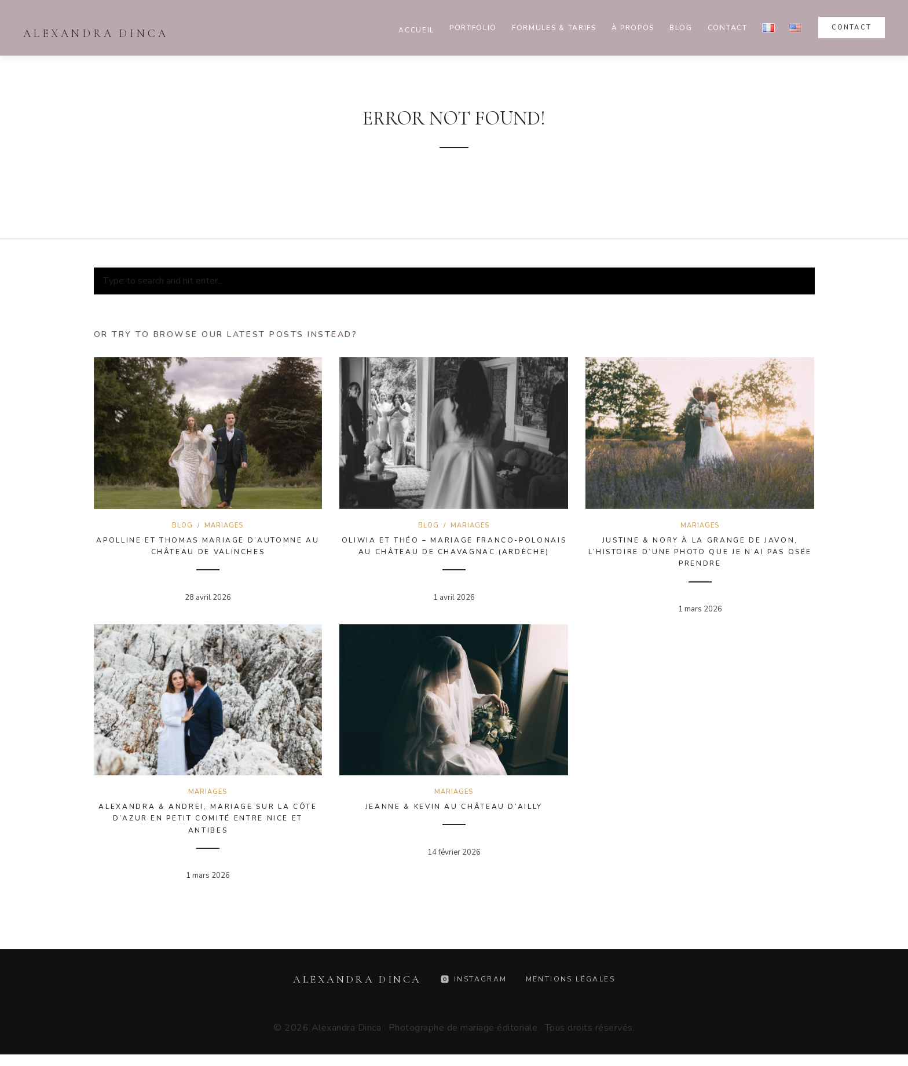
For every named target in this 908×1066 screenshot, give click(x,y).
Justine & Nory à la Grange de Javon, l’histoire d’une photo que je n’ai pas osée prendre (700, 552)
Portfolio (473, 27)
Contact (728, 27)
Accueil (416, 30)
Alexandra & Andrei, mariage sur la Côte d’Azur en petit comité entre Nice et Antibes (207, 818)
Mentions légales (570, 979)
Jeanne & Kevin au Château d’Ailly (454, 806)
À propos (633, 27)
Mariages (223, 525)
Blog (681, 27)
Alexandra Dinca (96, 33)
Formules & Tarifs (554, 27)
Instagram (473, 979)
